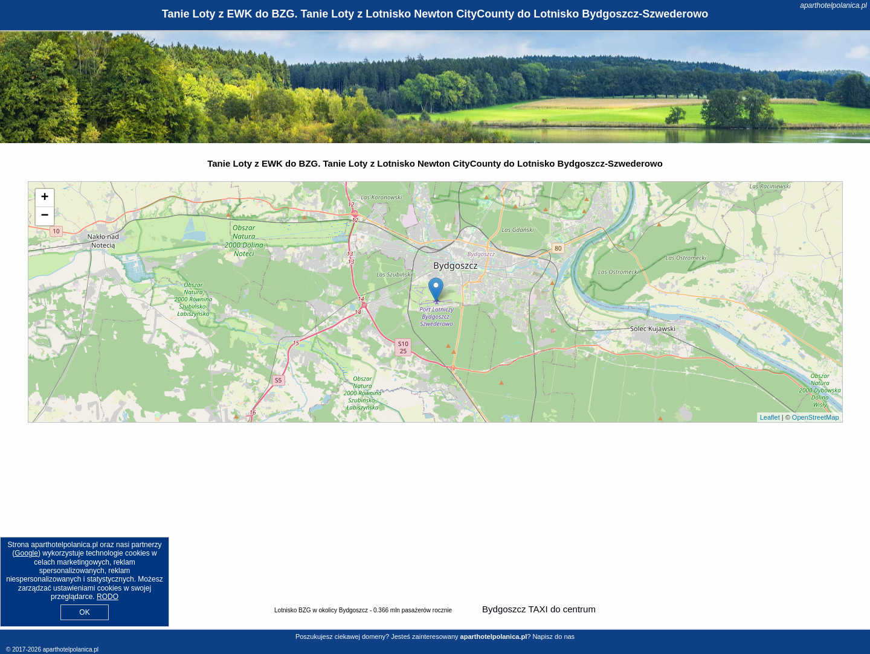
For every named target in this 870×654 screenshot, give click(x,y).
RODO (107, 596)
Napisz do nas (553, 636)
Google (26, 553)
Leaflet (770, 417)
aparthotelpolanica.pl (833, 5)
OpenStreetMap (815, 417)
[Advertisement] (435, 513)
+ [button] (44, 198)
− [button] (44, 216)
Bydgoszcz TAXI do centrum (539, 609)
